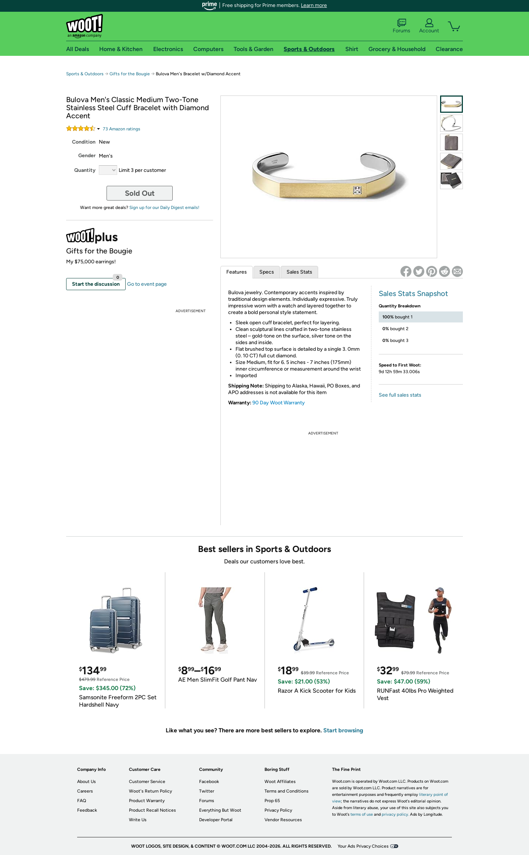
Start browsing (343, 730)
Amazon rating (121, 128)
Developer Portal (216, 819)
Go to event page (147, 284)
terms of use (361, 814)
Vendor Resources (283, 819)
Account (429, 26)
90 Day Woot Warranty (278, 403)
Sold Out (140, 193)
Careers (85, 791)
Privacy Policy (278, 810)
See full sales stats (400, 395)
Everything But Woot (220, 810)
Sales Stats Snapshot (413, 293)
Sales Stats (299, 272)
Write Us (138, 819)
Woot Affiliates (280, 781)
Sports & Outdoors (85, 73)
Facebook (209, 781)
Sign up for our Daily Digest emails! (164, 207)
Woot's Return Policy (150, 791)
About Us (86, 781)
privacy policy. (395, 814)
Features (236, 272)
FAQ (81, 800)
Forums (401, 26)
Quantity (85, 170)
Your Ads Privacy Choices (363, 846)
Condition (84, 142)
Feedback (87, 810)
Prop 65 (272, 800)
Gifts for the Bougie (129, 73)
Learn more (314, 5)
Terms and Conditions (286, 791)
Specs (266, 272)
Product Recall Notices (152, 810)
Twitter (206, 791)
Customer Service (147, 781)
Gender (87, 155)
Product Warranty (147, 800)
